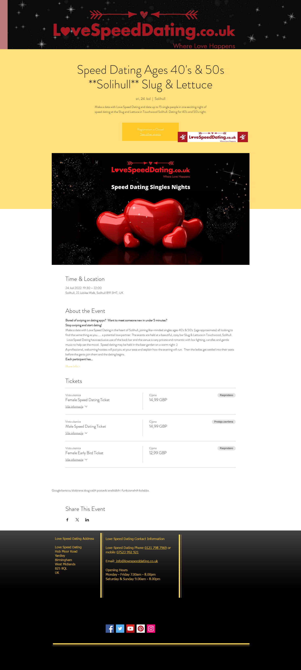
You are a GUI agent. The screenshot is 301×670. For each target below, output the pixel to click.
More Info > (72, 366)
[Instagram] (151, 628)
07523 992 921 (128, 552)
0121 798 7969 (156, 548)
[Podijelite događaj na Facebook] (67, 519)
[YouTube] (130, 628)
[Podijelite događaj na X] (77, 519)
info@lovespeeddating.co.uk (136, 561)
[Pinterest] (141, 628)
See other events (150, 134)
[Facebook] (110, 628)
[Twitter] (120, 628)
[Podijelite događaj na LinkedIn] (87, 519)
